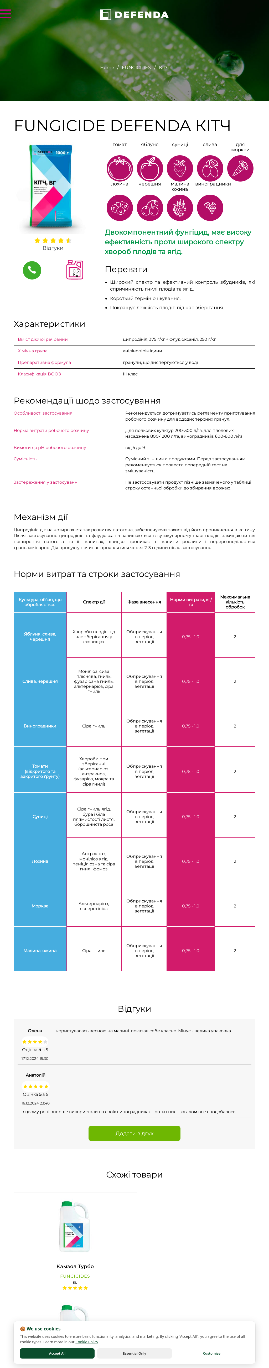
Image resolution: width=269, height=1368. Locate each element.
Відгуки (53, 248)
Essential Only (134, 1353)
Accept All (57, 1353)
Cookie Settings (244, 1364)
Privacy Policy (22, 1364)
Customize (211, 1353)
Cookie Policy (168, 1364)
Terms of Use (95, 1364)
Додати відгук (135, 1133)
